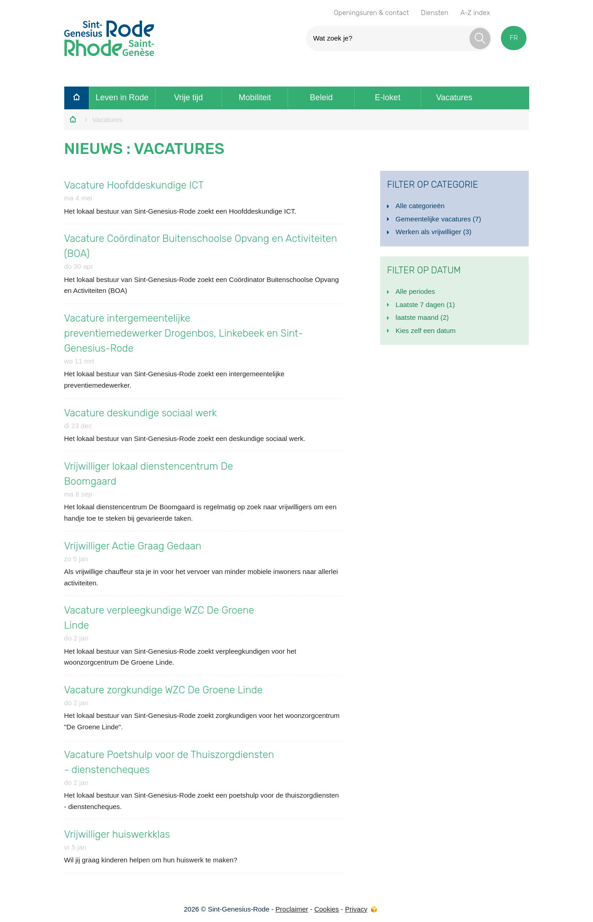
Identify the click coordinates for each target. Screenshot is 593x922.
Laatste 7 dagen (425, 304)
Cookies (326, 909)
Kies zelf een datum (426, 330)
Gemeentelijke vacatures (438, 219)
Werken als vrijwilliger (433, 232)
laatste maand (422, 317)
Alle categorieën (420, 206)
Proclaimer (291, 909)
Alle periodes (415, 291)
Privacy (356, 909)
